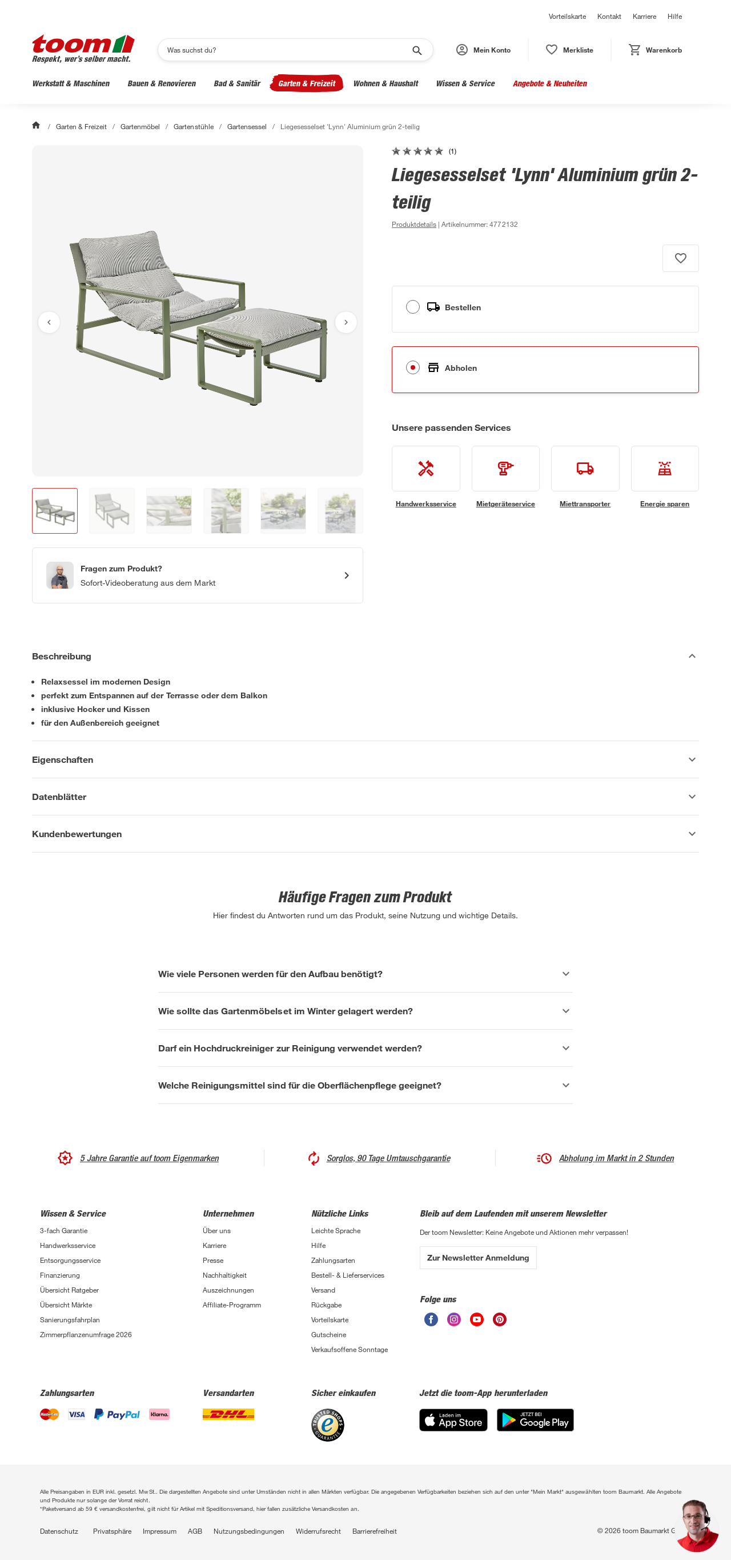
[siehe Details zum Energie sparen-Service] (665, 477)
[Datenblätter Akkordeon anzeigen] (365, 796)
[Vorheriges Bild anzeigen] (49, 322)
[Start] (37, 126)
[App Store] (453, 1428)
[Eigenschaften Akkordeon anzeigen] (365, 759)
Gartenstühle (193, 126)
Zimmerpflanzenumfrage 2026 (86, 1334)
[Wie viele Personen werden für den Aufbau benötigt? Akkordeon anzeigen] (365, 973)
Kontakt (609, 16)
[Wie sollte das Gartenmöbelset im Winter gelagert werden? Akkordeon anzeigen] (365, 1011)
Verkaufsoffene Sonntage (349, 1349)
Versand (323, 1289)
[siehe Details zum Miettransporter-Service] (585, 477)
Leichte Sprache (335, 1230)
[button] (483, 49)
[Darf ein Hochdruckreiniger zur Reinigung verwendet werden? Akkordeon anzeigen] (365, 1048)
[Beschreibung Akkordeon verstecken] (365, 656)
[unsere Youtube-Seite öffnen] (477, 1323)
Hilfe (675, 16)
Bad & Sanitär (237, 83)
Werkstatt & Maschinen (70, 83)
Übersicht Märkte (66, 1304)
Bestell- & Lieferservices (347, 1274)
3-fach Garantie (63, 1230)
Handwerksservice (67, 1245)
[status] (569, 49)
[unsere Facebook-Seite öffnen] (431, 1323)
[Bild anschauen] (197, 311)
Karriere (644, 16)
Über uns (217, 1230)
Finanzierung (60, 1274)
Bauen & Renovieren (161, 83)
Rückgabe (326, 1304)
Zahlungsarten (333, 1260)
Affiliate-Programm (232, 1304)
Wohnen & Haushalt (385, 83)
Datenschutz (59, 1530)
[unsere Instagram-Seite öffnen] (454, 1323)
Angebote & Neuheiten (550, 83)
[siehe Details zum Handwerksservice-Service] (426, 477)
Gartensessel (247, 126)
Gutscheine (328, 1334)
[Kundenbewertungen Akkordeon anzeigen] (365, 833)
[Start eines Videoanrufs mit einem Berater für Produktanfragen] (197, 575)
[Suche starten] (416, 49)
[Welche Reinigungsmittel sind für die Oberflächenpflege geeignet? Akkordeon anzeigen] (365, 1085)
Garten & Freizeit (306, 83)
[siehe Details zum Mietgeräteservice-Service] (506, 477)
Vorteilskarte (567, 16)
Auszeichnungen (228, 1289)
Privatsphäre (112, 1530)
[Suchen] (288, 50)
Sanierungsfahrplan (70, 1319)
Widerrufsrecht (318, 1530)
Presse (213, 1260)
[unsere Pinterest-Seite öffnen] (500, 1323)
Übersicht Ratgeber (69, 1289)
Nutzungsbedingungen (249, 1530)
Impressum (159, 1530)
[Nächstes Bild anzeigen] (346, 322)
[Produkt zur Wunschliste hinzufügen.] (680, 258)
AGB (195, 1530)
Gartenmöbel (140, 126)
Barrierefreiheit (374, 1530)
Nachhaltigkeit (225, 1274)
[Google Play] (535, 1428)
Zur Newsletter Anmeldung (478, 1257)
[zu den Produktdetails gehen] (414, 224)
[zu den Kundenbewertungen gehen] (424, 151)
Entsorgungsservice (70, 1260)
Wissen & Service (465, 83)
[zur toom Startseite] (83, 49)
